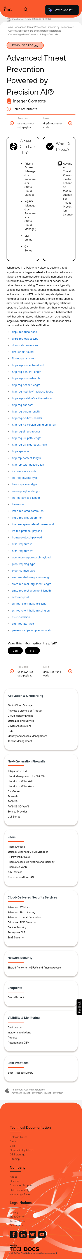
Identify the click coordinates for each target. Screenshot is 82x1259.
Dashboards (15, 1027)
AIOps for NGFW (18, 771)
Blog (12, 1145)
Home (10, 27)
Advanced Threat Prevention (25, 917)
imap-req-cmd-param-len (28, 511)
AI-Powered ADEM (19, 856)
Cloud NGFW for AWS (21, 781)
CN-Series (14, 791)
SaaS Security (16, 937)
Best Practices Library (20, 1072)
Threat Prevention (53, 1093)
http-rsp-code (20, 451)
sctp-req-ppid (20, 597)
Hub (10, 730)
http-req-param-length (26, 411)
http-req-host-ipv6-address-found (32, 398)
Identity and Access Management (27, 735)
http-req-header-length (26, 385)
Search (14, 1141)
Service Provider (17, 811)
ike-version (18, 504)
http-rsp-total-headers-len (28, 464)
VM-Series (14, 816)
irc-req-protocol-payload (27, 531)
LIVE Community (19, 1190)
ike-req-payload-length (26, 491)
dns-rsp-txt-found (22, 351)
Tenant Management (20, 740)
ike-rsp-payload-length (26, 497)
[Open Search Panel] (26, 10)
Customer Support (21, 1185)
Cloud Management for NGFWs (26, 776)
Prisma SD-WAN (17, 866)
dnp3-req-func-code (24, 332)
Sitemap (15, 1158)
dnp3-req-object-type (25, 338)
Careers (14, 1181)
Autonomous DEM (18, 1042)
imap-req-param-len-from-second (33, 524)
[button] (79, 1007)
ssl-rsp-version (21, 617)
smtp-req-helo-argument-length (31, 577)
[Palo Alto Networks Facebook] (14, 1237)
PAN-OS (12, 801)
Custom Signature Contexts (23, 34)
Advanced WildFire (19, 907)
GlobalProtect (16, 997)
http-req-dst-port (22, 405)
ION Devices (15, 871)
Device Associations (19, 725)
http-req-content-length (26, 371)
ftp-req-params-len (23, 358)
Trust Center (17, 1216)
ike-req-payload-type (25, 477)
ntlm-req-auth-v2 (22, 550)
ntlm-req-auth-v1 (22, 544)
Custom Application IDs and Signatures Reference (34, 30)
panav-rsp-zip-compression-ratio (32, 630)
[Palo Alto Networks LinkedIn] (23, 1237)
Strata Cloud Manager (20, 705)
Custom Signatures (34, 1089)
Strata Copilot (60, 10)
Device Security (17, 927)
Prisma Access (16, 846)
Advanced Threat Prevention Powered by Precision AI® (44, 27)
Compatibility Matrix (21, 1150)
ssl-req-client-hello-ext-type (29, 603)
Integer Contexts (49, 34)
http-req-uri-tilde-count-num (29, 444)
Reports (12, 1037)
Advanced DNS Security (22, 922)
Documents (17, 1225)
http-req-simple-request (26, 431)
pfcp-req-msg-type (23, 564)
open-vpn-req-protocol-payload (31, 557)
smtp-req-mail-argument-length (31, 584)
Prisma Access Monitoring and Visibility (31, 861)
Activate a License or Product (25, 710)
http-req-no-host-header (27, 418)
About (13, 1176)
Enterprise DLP (16, 932)
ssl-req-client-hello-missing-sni (31, 610)
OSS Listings (17, 1154)
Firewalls (13, 796)
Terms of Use (18, 1221)
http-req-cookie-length (26, 378)
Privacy (14, 1212)
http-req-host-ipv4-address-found (32, 391)
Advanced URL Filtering (21, 912)
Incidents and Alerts (19, 1032)
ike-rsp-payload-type (24, 484)
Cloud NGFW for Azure (21, 786)
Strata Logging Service (21, 720)
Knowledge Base (20, 1194)
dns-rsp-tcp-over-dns (25, 345)
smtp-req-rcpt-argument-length (31, 590)
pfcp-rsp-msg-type (23, 570)
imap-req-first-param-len (27, 517)
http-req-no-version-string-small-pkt (34, 424)
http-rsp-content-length (26, 458)
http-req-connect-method (28, 365)
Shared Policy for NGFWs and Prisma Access (34, 967)
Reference (17, 1089)
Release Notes (18, 1137)
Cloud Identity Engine (20, 715)
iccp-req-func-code (24, 471)
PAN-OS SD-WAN (18, 806)
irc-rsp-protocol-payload (27, 537)
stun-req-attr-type (23, 623)
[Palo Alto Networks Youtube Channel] (42, 1237)
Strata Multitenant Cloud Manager (28, 851)
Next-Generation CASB (21, 877)
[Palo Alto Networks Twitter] (33, 1237)
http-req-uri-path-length (26, 438)
